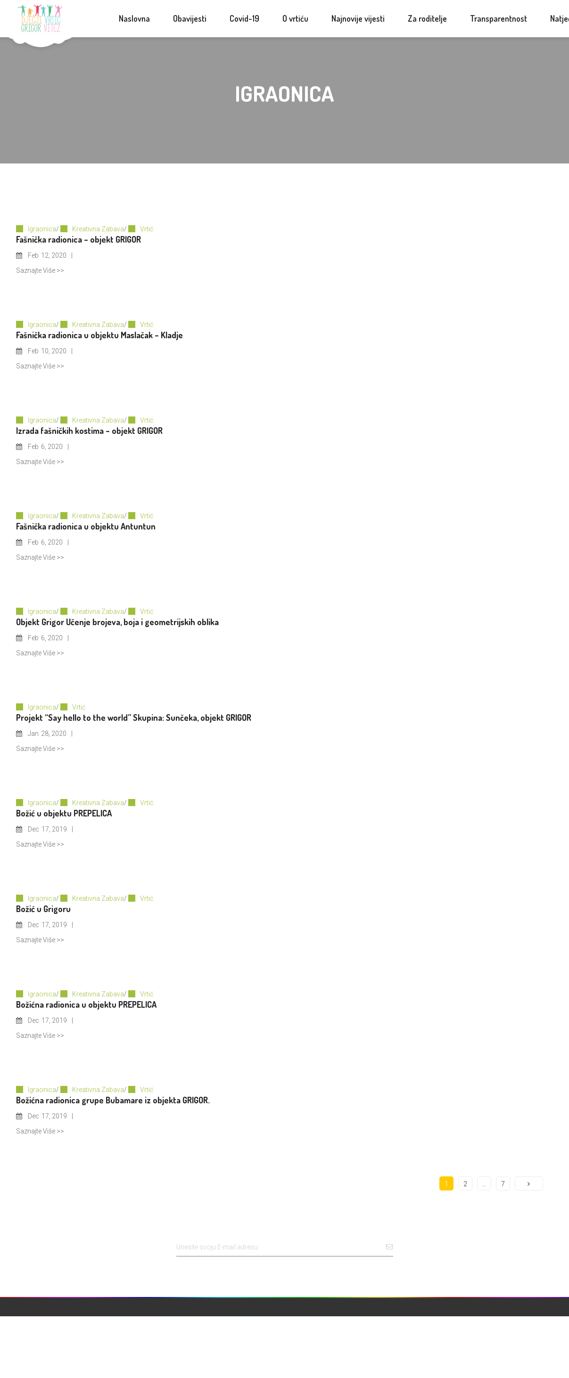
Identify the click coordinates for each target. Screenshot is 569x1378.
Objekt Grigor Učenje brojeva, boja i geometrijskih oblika (117, 622)
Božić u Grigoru (43, 909)
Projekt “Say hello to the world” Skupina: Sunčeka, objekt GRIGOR (133, 717)
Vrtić (146, 229)
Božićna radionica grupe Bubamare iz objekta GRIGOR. (113, 1100)
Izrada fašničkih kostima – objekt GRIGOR (89, 430)
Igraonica (42, 229)
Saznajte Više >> (40, 270)
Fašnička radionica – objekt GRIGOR (78, 239)
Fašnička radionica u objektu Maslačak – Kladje (99, 335)
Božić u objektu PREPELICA (64, 813)
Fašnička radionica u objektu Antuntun (86, 526)
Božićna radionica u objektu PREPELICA (86, 1004)
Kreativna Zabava (98, 229)
